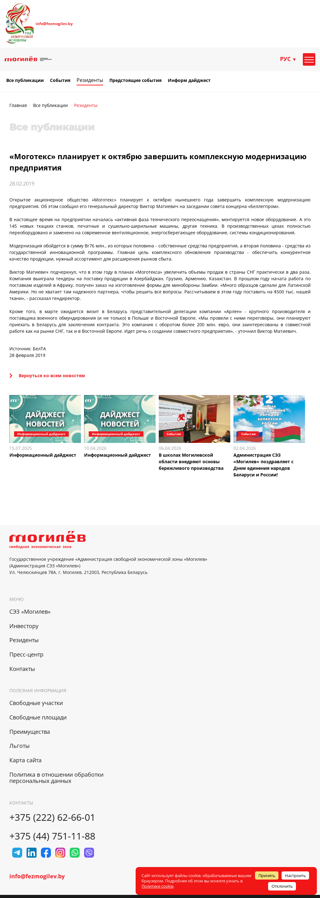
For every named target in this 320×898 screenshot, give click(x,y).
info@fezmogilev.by (54, 24)
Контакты (22, 668)
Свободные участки (36, 703)
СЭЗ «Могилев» (30, 611)
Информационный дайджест (42, 455)
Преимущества (29, 731)
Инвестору (23, 626)
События (60, 80)
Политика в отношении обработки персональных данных (56, 778)
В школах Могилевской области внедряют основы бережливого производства (191, 461)
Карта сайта (25, 760)
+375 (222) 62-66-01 (52, 817)
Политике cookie (157, 886)
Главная (18, 105)
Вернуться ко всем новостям (47, 375)
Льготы (19, 745)
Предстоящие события (135, 80)
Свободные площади (38, 717)
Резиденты (90, 80)
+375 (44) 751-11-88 (52, 836)
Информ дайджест (189, 80)
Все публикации (25, 80)
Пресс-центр (26, 654)
